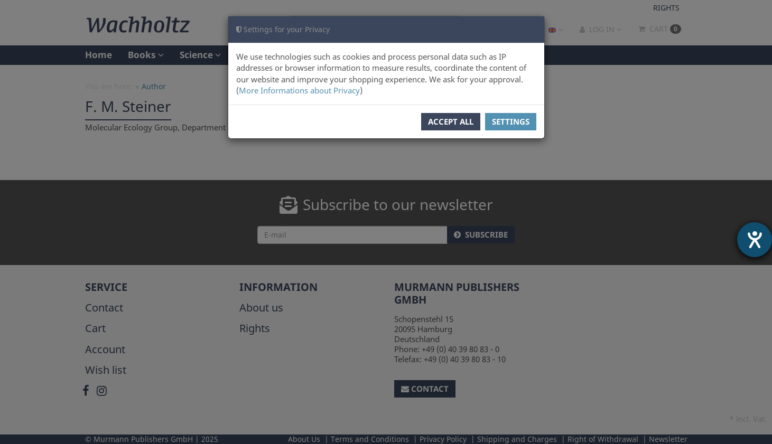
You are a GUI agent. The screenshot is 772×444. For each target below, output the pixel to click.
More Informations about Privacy (299, 90)
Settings (510, 121)
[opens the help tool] (754, 239)
